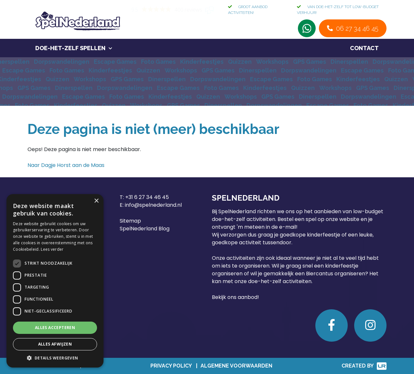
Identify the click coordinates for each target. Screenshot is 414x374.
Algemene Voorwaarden (236, 366)
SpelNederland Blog (144, 228)
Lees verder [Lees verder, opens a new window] (52, 249)
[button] (55, 358)
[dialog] (55, 281)
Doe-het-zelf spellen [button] (70, 48)
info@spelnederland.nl (153, 205)
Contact (364, 48)
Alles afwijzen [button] (55, 344)
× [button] (96, 201)
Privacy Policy (170, 366)
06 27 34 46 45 (357, 28)
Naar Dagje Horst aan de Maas (65, 165)
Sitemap (130, 221)
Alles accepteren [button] (55, 327)
